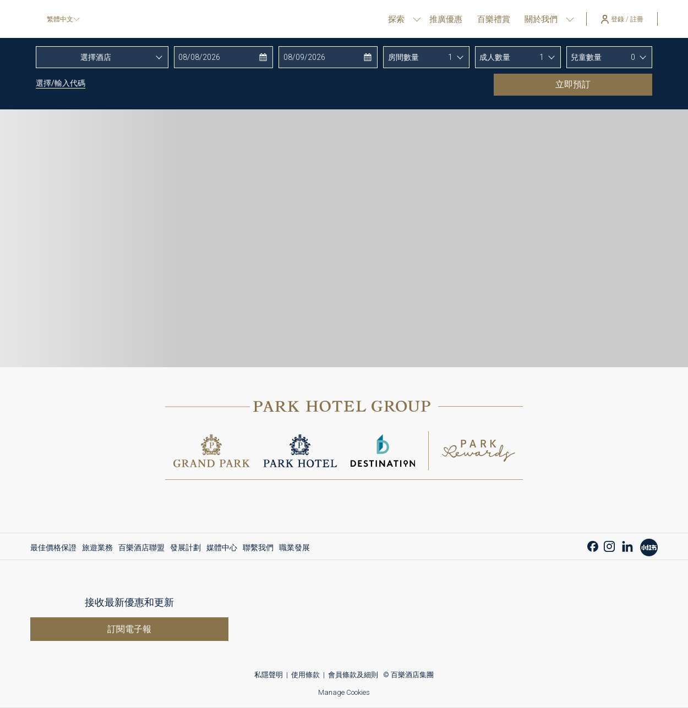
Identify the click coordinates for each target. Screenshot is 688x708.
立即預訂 (599, 84)
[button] (222, 57)
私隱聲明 (268, 675)
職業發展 (294, 547)
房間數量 (403, 57)
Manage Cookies (344, 692)
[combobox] (102, 57)
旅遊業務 (97, 547)
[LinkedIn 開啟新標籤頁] (627, 545)
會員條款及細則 (353, 675)
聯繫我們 (258, 547)
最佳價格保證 (53, 547)
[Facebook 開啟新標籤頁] (592, 545)
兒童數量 (586, 57)
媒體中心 (221, 547)
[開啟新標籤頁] (649, 545)
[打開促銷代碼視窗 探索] (417, 19)
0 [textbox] (633, 57)
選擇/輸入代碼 (60, 83)
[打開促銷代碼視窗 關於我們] (570, 19)
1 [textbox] (450, 57)
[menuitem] (54, 547)
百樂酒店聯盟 (141, 547)
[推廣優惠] (445, 19)
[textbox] (102, 57)
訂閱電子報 (129, 629)
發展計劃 (185, 547)
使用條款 (305, 675)
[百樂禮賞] (493, 19)
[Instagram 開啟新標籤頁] (609, 545)
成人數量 (494, 57)
